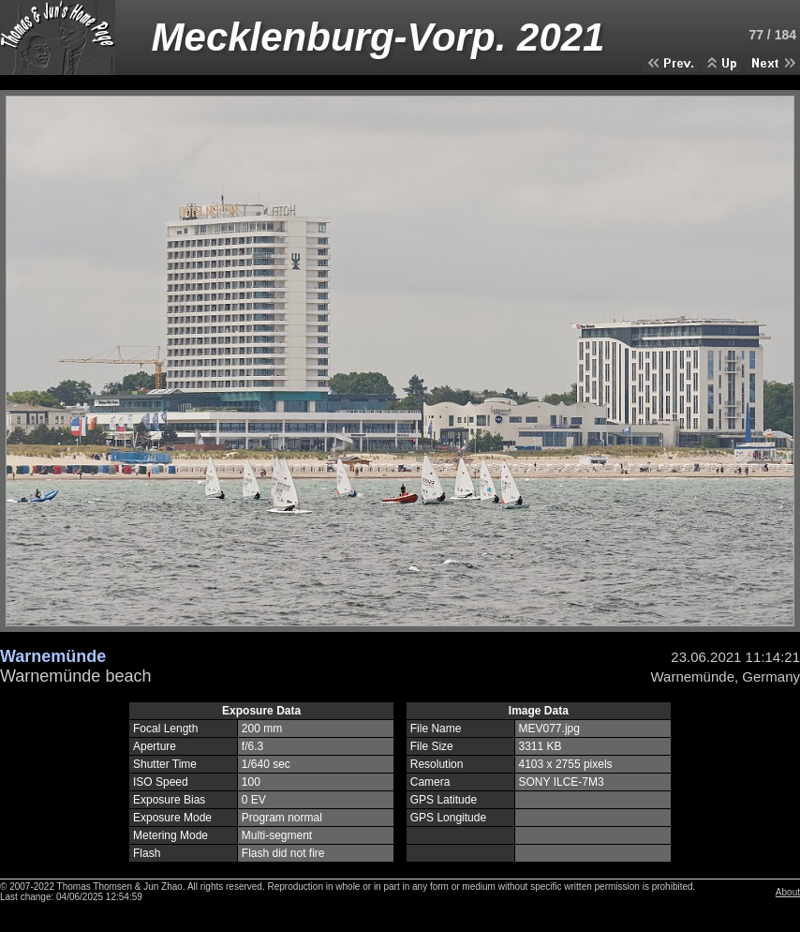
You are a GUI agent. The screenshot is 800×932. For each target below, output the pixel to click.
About (788, 892)
